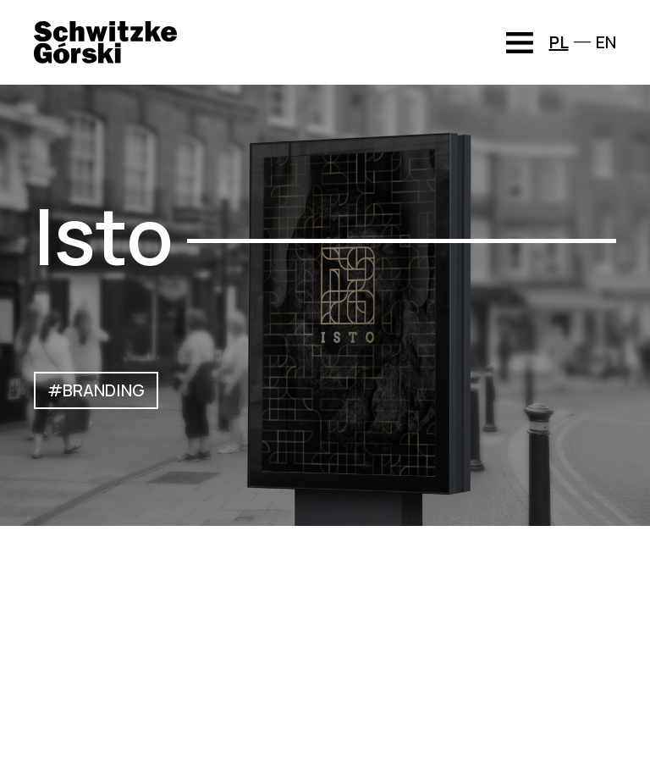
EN (606, 42)
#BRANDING (96, 390)
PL (559, 42)
